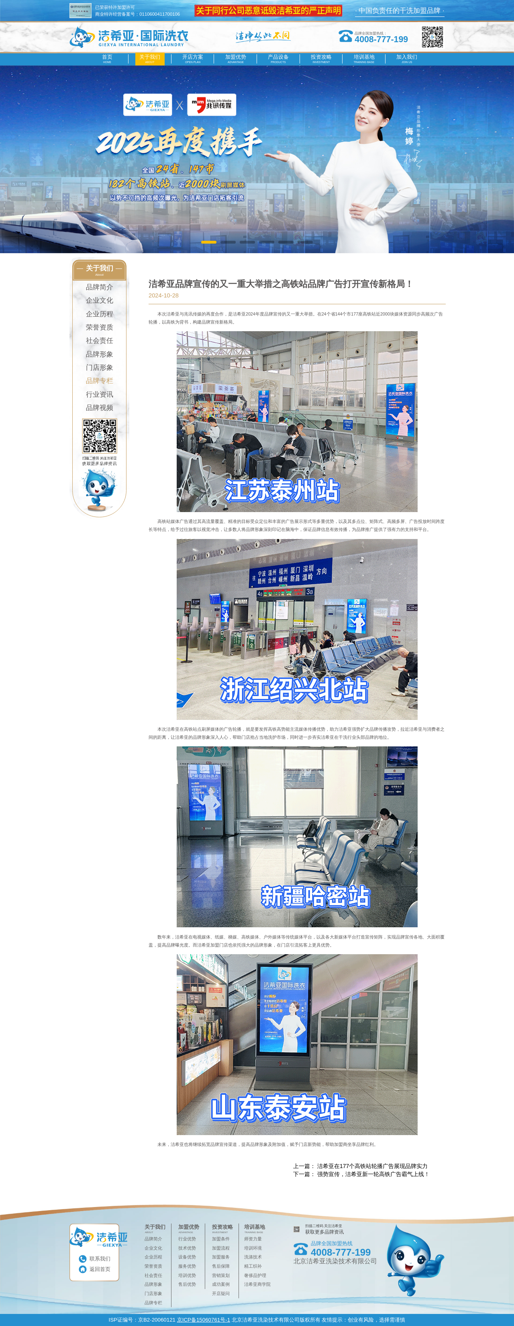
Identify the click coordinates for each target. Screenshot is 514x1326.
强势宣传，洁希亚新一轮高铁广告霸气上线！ (373, 1174)
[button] (208, 242)
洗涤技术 (253, 1256)
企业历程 (99, 314)
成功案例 (221, 1284)
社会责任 (99, 340)
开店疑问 (221, 1293)
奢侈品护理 (255, 1275)
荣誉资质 (99, 327)
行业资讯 (99, 394)
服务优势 (187, 1266)
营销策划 (221, 1275)
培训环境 (253, 1248)
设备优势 (187, 1256)
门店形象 (99, 367)
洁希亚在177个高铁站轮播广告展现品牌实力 (372, 1166)
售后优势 (187, 1284)
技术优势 (187, 1248)
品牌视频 (99, 408)
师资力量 (253, 1238)
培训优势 (187, 1275)
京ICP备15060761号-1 (203, 1320)
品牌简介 (99, 287)
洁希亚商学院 (257, 1284)
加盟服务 (221, 1256)
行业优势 (187, 1238)
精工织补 (253, 1266)
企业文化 (99, 300)
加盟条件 (221, 1238)
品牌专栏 (99, 381)
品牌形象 (99, 354)
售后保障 (221, 1266)
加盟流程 (221, 1248)
